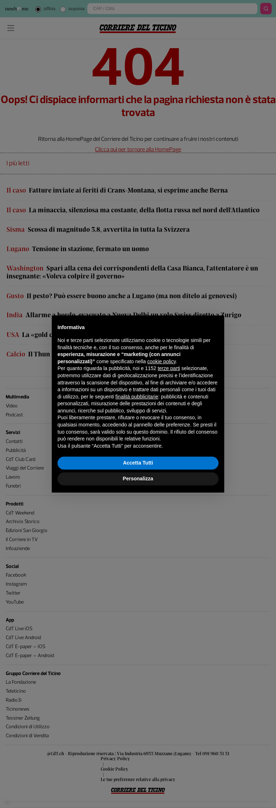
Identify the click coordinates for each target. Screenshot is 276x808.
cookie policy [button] (161, 361)
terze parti (169, 368)
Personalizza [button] (138, 478)
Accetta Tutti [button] (138, 463)
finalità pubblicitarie (136, 397)
